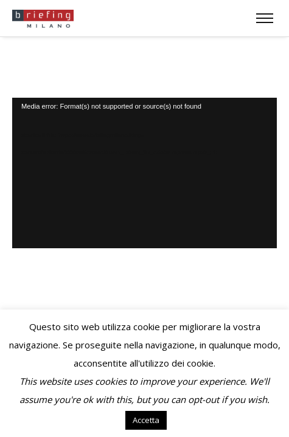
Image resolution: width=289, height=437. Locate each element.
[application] (144, 173)
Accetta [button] (146, 420)
